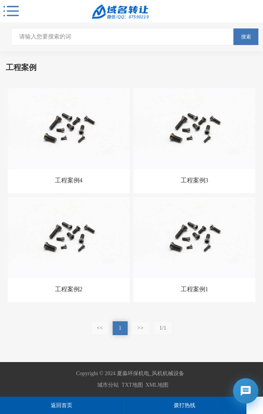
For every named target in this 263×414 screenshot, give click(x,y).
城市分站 (108, 385)
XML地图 (157, 385)
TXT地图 (132, 385)
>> (140, 328)
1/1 (163, 328)
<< (100, 328)
